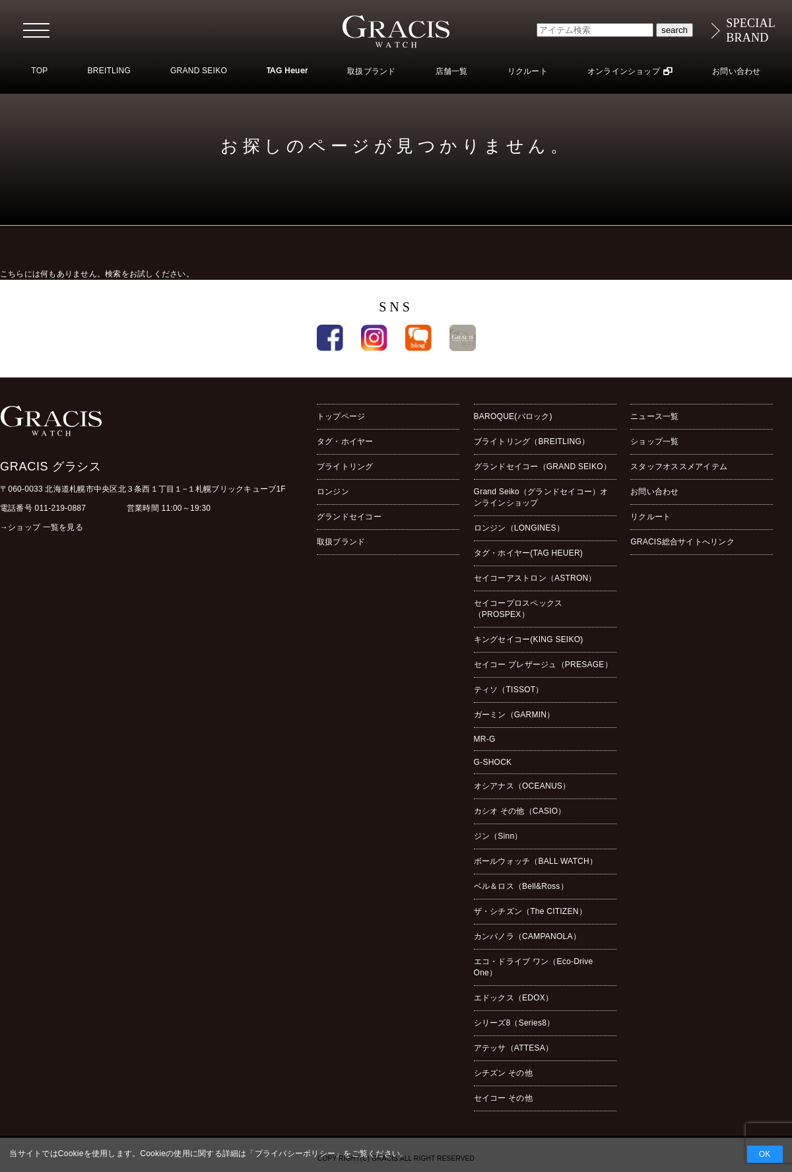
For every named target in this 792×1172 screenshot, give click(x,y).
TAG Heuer (287, 71)
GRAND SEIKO (198, 70)
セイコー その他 (503, 1098)
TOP (39, 70)
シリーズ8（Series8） (514, 1022)
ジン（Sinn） (498, 836)
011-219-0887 (60, 508)
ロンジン (333, 491)
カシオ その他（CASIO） (520, 811)
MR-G (485, 739)
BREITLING (109, 70)
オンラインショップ (623, 71)
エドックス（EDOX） (514, 997)
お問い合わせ (736, 71)
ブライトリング (345, 466)
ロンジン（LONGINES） (519, 528)
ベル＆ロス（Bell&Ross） (521, 886)
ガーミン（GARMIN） (514, 714)
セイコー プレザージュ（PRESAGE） (543, 664)
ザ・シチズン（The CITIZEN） (530, 911)
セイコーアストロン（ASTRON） (535, 578)
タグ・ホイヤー (345, 441)
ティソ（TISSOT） (509, 689)
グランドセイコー (349, 516)
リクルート (528, 71)
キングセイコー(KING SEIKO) (528, 639)
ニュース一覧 (654, 416)
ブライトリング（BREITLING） (532, 441)
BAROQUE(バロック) (513, 416)
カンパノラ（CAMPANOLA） (527, 936)
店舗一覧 (452, 71)
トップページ (341, 416)
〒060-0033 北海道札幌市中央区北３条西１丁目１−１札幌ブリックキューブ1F (143, 489)
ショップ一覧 (654, 441)
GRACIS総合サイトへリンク (682, 541)
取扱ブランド (371, 71)
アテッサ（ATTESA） (514, 1048)
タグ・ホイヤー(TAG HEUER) (528, 553)
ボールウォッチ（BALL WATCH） (535, 861)
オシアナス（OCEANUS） (522, 786)
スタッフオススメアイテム (678, 466)
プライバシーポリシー (295, 1153)
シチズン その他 (503, 1073)
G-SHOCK (493, 762)
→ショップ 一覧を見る (41, 527)
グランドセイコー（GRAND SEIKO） (542, 466)
